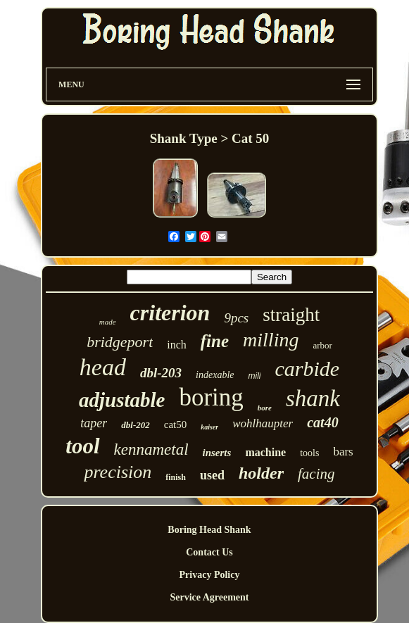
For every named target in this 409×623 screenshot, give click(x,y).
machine (265, 452)
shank (313, 398)
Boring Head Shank (209, 529)
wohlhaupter (262, 423)
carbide (307, 368)
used (212, 475)
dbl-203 (161, 372)
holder (261, 473)
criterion (170, 312)
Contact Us (209, 552)
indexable (215, 375)
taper (93, 423)
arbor (322, 345)
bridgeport (120, 342)
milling (270, 340)
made (107, 321)
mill (254, 376)
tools (309, 453)
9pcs (236, 317)
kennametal (151, 449)
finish (175, 477)
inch (177, 345)
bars (343, 451)
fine (215, 341)
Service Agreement (209, 597)
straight (291, 314)
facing (316, 473)
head (103, 367)
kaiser (209, 427)
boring (211, 397)
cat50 (175, 424)
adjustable (122, 400)
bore (265, 407)
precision (117, 472)
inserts (217, 452)
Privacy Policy (210, 574)
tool (82, 446)
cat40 (322, 422)
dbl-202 (135, 425)
